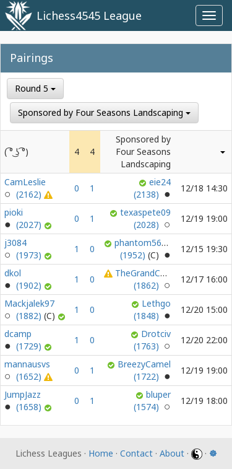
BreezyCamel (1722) (144, 370)
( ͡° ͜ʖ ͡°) (16, 151)
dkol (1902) (24, 279)
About (172, 453)
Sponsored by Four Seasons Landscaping (104, 112)
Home (100, 453)
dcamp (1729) (24, 340)
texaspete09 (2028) (145, 218)
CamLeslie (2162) (25, 188)
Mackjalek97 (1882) (31, 309)
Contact (136, 453)
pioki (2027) (24, 218)
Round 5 (35, 88)
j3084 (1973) (24, 249)
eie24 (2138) (152, 188)
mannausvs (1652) (27, 370)
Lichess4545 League (89, 15)
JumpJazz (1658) (24, 400)
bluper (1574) (152, 400)
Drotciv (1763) (152, 340)
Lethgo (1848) (152, 309)
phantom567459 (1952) (147, 249)
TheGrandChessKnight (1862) (160, 279)
